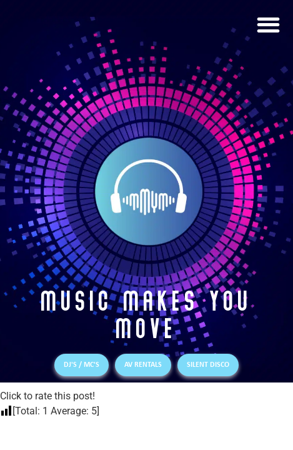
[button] (269, 24)
